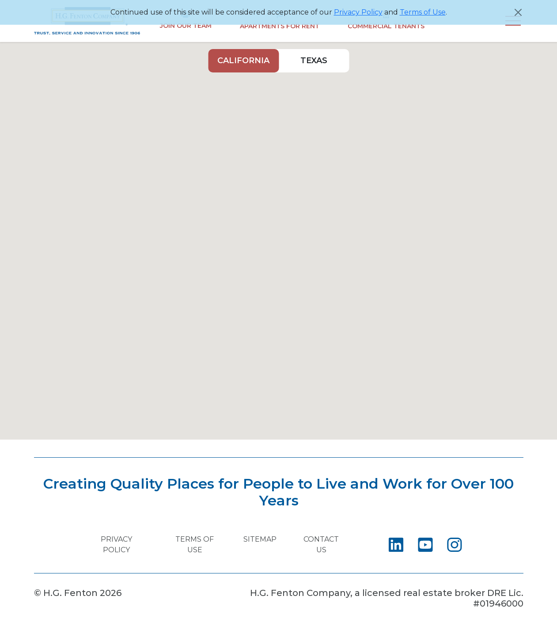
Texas (313, 60)
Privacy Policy (358, 12)
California (243, 60)
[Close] (518, 12)
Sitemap (260, 539)
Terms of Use (423, 12)
